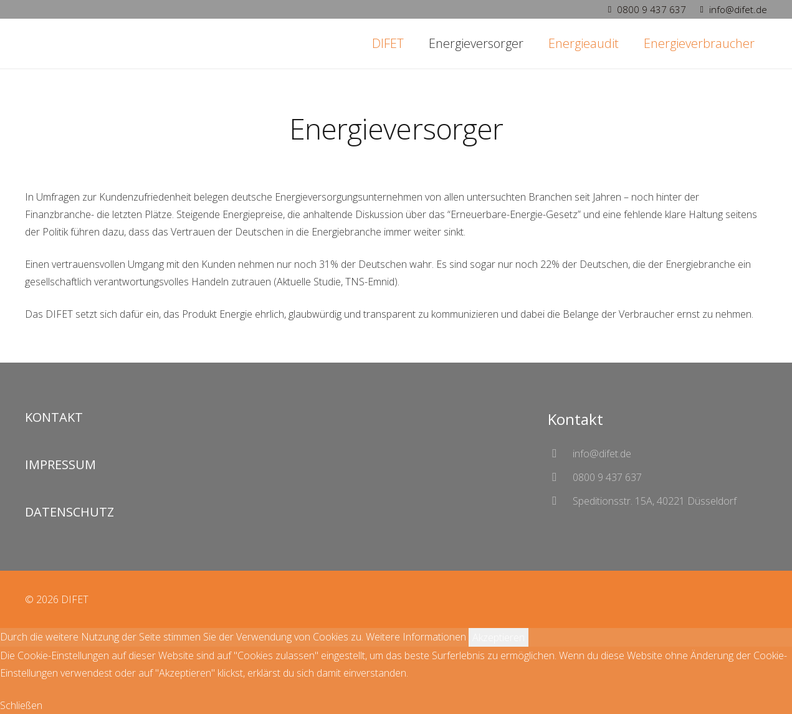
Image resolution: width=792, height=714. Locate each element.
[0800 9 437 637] (560, 477)
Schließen (21, 705)
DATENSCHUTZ (69, 511)
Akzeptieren (498, 637)
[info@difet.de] (560, 453)
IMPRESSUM (60, 464)
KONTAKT (54, 417)
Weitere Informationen (416, 637)
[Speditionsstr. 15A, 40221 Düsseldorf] (560, 501)
